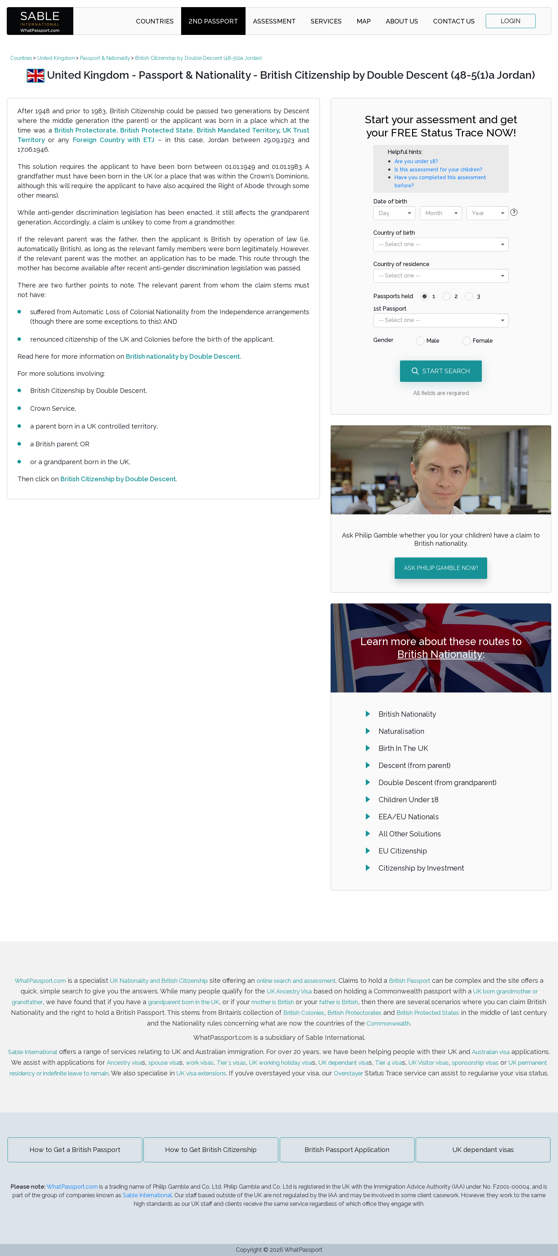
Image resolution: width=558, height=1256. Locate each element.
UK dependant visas (487, 1152)
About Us (402, 21)
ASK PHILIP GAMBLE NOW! (441, 568)
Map (364, 21)
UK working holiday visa (348, 1054)
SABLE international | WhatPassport (40, 21)
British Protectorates (450, 1004)
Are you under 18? (416, 161)
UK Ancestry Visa (327, 983)
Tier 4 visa (472, 1054)
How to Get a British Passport (71, 1152)
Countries (155, 21)
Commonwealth (443, 1015)
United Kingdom (56, 58)
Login (511, 21)
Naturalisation (401, 731)
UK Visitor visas (517, 1054)
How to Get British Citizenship (210, 1152)
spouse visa (217, 1054)
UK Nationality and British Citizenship (170, 972)
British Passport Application (348, 1152)
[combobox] (394, 213)
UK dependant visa (421, 1054)
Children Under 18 (408, 799)
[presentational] (409, 213)
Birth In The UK (403, 748)
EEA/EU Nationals (409, 817)
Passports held (393, 296)
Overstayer (490, 1065)
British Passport (446, 972)
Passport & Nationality (105, 58)
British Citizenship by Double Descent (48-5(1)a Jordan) (198, 58)
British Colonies (391, 1004)
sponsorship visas (38, 1065)
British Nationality (440, 654)
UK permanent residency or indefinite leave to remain (157, 1065)
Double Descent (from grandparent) (437, 782)
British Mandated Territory (238, 130)
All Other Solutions (410, 834)
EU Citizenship (403, 851)
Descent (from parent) (415, 765)
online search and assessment (322, 972)
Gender (383, 340)
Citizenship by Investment (421, 868)
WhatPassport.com (40, 972)
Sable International (50, 1043)
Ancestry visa (172, 1054)
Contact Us (454, 21)
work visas (257, 1054)
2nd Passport (213, 21)
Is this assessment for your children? (438, 169)
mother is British (347, 993)
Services (326, 21)
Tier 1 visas (292, 1054)
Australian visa (515, 1043)
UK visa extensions (336, 1065)
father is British (420, 993)
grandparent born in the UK (246, 993)
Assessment (274, 21)
